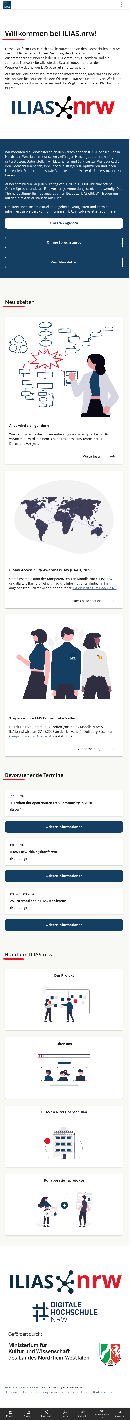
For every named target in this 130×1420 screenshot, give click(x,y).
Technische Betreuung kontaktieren (43, 1392)
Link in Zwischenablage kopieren (21, 1387)
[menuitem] (10, 1414)
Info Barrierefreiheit (78, 1392)
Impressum (12, 1392)
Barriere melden (102, 1392)
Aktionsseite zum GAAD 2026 (94, 588)
